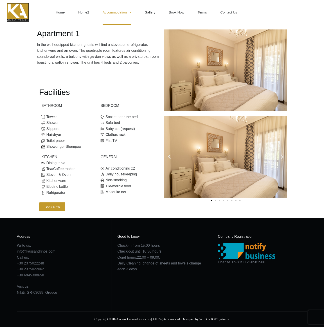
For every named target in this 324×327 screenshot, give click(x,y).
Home (60, 12)
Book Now (176, 12)
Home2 (83, 12)
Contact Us (228, 12)
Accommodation (118, 12)
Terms (202, 12)
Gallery (150, 12)
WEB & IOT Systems (214, 319)
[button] (169, 156)
